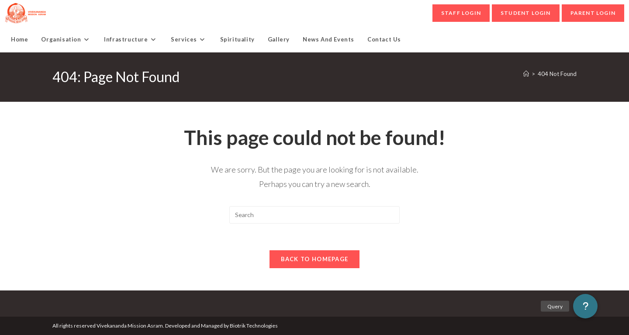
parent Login (592, 13)
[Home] (526, 73)
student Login (526, 13)
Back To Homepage (315, 259)
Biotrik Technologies (254, 325)
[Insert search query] (314, 215)
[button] (585, 306)
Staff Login (461, 13)
